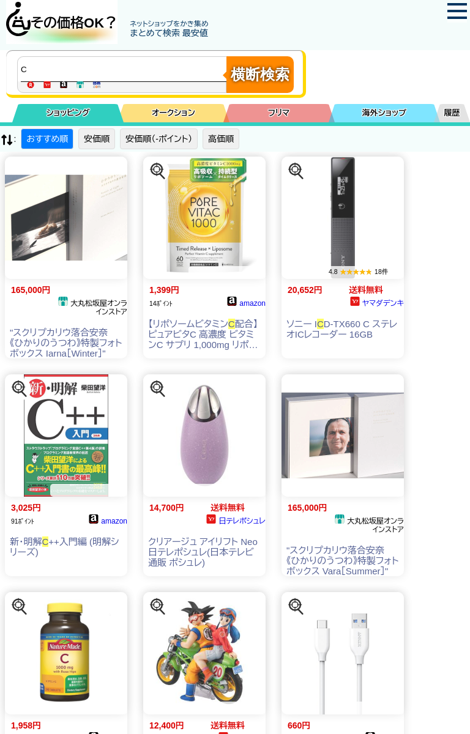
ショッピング (68, 112)
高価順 (221, 139)
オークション (173, 112)
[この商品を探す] (158, 171)
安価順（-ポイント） (158, 139)
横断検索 (260, 74)
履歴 (452, 112)
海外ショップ (384, 112)
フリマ (278, 112)
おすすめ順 (47, 139)
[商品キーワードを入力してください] (125, 69)
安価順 (97, 139)
